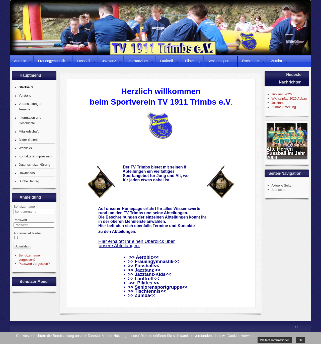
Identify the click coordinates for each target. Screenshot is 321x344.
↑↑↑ (295, 327)
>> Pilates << (144, 282)
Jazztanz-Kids (149, 274)
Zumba (142, 295)
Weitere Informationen (275, 340)
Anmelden (22, 246)
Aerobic (144, 257)
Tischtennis (147, 291)
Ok (300, 340)
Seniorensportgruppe (158, 287)
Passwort (20, 220)
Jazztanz (144, 270)
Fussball (144, 265)
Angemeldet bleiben (28, 233)
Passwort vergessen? (34, 264)
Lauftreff (144, 278)
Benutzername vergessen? (29, 257)
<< (176, 261)
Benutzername (24, 206)
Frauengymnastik (154, 261)
